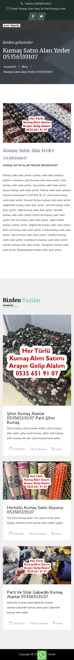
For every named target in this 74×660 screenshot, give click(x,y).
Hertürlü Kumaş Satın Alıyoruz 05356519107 (35, 510)
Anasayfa (10, 66)
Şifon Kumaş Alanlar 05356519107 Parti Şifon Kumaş (31, 418)
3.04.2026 (18, 533)
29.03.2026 (19, 623)
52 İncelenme (41, 623)
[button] (64, 29)
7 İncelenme (40, 449)
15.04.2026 (19, 449)
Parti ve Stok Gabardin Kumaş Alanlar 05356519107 (35, 594)
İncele (58, 449)
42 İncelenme (39, 533)
